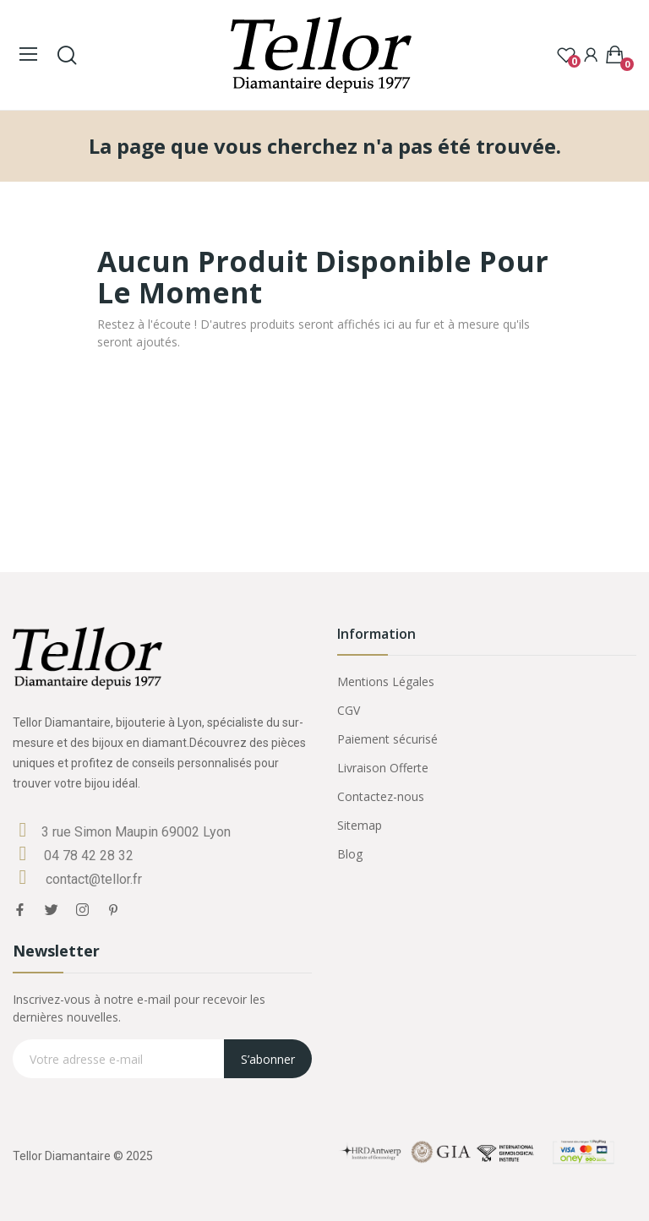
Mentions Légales (385, 681)
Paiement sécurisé (387, 739)
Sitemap (359, 825)
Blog (350, 854)
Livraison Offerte (382, 768)
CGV (348, 710)
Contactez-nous (380, 796)
